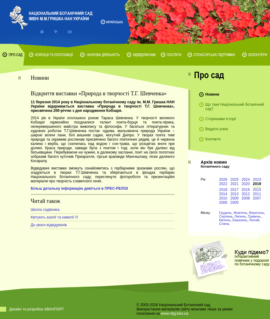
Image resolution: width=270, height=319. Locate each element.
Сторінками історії (220, 119)
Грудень (225, 213)
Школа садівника (45, 209)
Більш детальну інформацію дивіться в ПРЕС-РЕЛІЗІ (79, 188)
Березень (240, 220)
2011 (257, 194)
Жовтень (240, 213)
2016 (245, 190)
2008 (245, 198)
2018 (223, 190)
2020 (245, 184)
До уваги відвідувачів (49, 225)
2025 (234, 179)
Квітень (225, 220)
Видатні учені (216, 129)
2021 (234, 184)
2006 (223, 202)
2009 (234, 198)
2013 (234, 194)
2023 (257, 179)
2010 (223, 198)
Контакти (213, 139)
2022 (223, 184)
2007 (257, 198)
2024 (245, 179)
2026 (223, 179)
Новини (212, 94)
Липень (240, 216)
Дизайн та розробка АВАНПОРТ (36, 309)
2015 (257, 190)
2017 (234, 190)
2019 (257, 184)
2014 (223, 194)
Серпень (226, 216)
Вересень (256, 213)
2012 (245, 194)
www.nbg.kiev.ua (174, 313)
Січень (224, 224)
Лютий (254, 220)
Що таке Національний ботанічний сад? (234, 106)
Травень (254, 216)
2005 (234, 202)
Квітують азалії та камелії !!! (54, 217)
